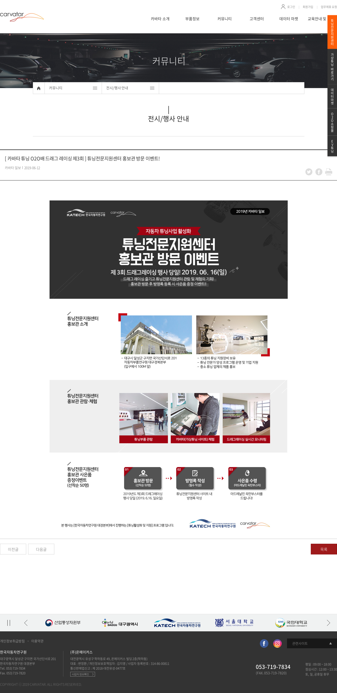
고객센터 (257, 18)
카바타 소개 (160, 18)
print (328, 171)
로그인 (291, 7)
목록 (323, 549)
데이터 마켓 (288, 18)
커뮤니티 (224, 18)
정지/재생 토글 (8, 622)
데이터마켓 (332, 96)
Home (39, 88)
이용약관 (37, 640)
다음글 (41, 549)
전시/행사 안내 (117, 87)
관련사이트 (300, 643)
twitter (308, 171)
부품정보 (192, 18)
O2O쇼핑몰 (332, 122)
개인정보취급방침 (12, 640)
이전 (25, 622)
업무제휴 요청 (329, 7)
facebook (318, 171)
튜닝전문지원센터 (332, 32)
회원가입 (308, 7)
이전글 (13, 549)
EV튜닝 (332, 146)
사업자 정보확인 (80, 674)
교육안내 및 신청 (321, 18)
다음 (328, 622)
